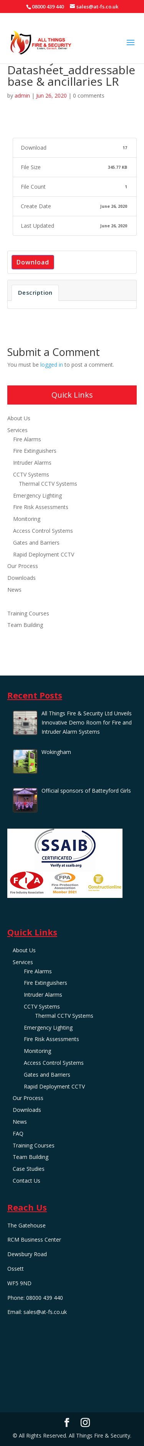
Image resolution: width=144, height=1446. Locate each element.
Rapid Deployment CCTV (43, 554)
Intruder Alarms (32, 462)
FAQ (12, 601)
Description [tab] (35, 292)
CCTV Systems (31, 474)
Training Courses (28, 613)
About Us (18, 418)
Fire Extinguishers (34, 450)
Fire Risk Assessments (40, 507)
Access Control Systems (43, 530)
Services (17, 430)
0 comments (88, 95)
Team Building (25, 624)
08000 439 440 (48, 6)
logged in (51, 364)
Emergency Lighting (37, 495)
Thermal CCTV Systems (48, 483)
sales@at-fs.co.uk (45, 1311)
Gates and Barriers (36, 542)
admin (22, 95)
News (14, 589)
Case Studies (23, 636)
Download (33, 262)
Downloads (21, 577)
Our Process (22, 566)
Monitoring (26, 518)
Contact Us (21, 648)
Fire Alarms (27, 439)
